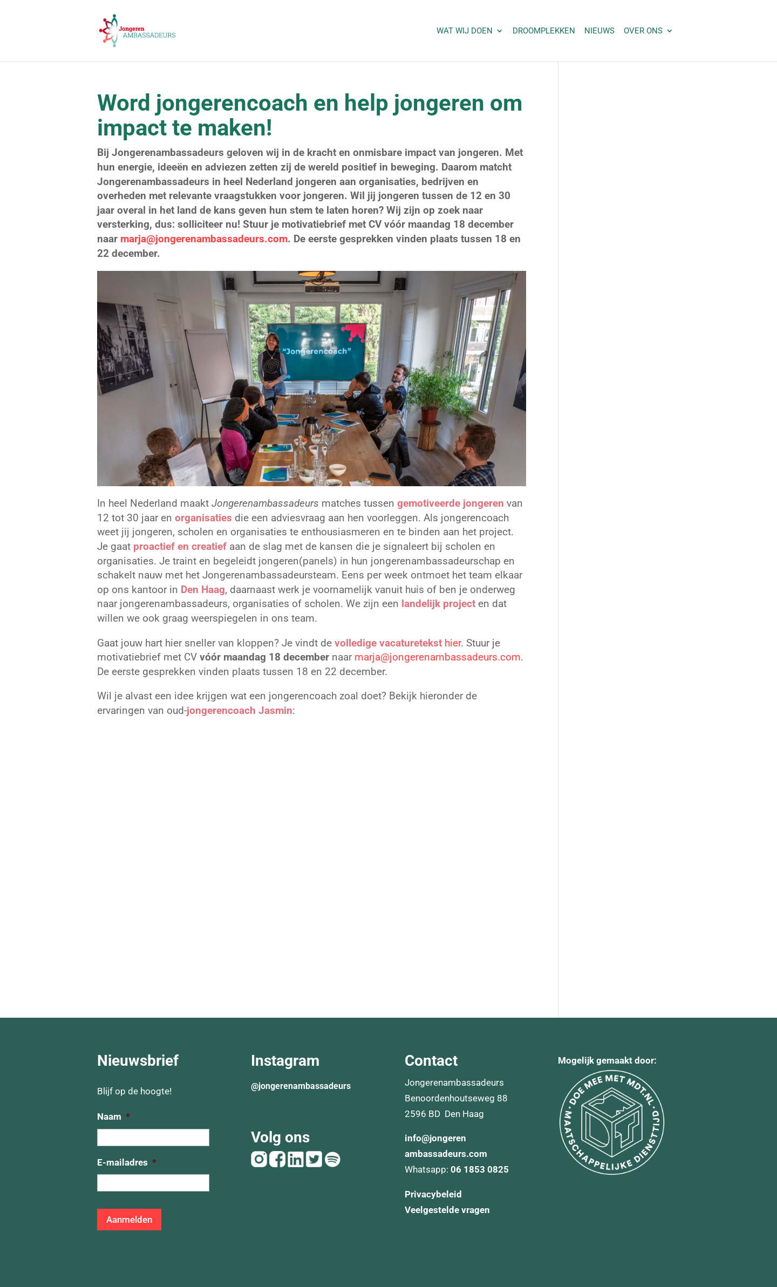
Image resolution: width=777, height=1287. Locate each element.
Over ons (643, 31)
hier (453, 643)
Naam (113, 1116)
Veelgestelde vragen (447, 1209)
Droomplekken (544, 31)
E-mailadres (126, 1162)
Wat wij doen (465, 31)
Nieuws (599, 31)
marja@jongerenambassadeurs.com (204, 239)
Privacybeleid (433, 1194)
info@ (417, 1138)
